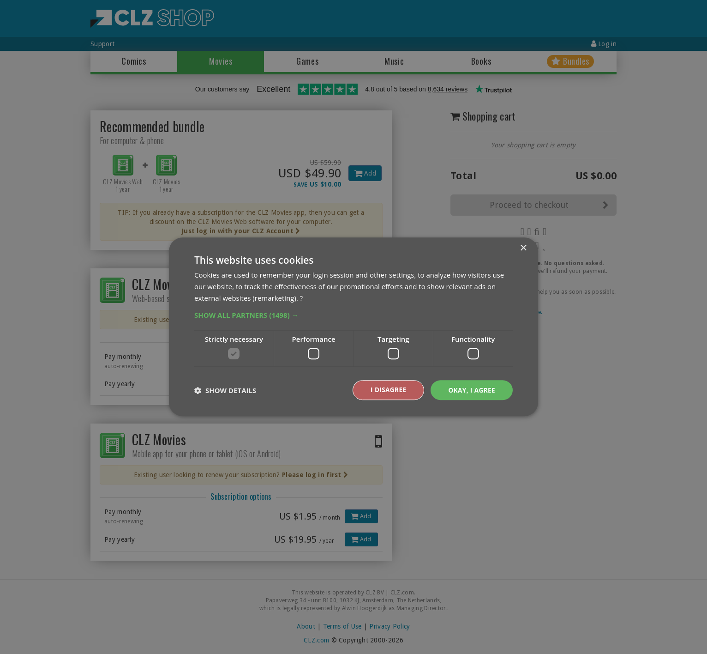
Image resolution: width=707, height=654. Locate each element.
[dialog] (353, 327)
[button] (353, 314)
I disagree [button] (386, 390)
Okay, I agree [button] (471, 390)
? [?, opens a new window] (301, 297)
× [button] (523, 248)
